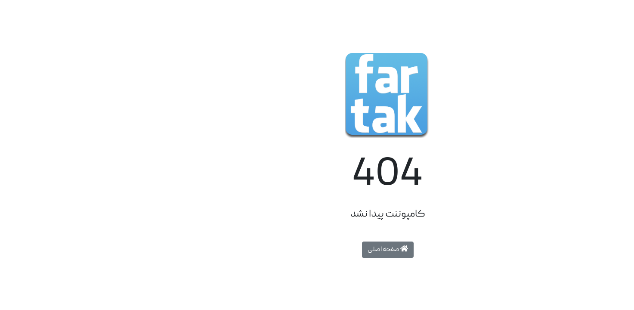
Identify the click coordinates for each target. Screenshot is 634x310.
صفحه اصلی (317, 249)
